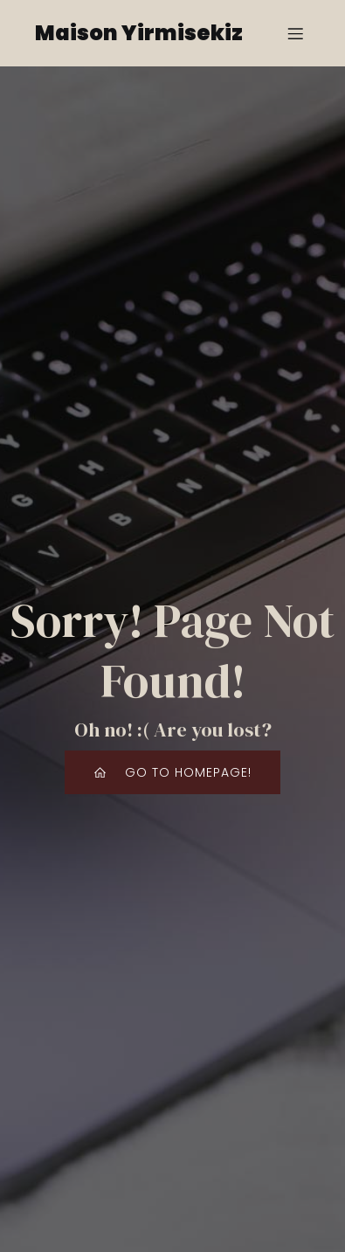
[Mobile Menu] (295, 33)
